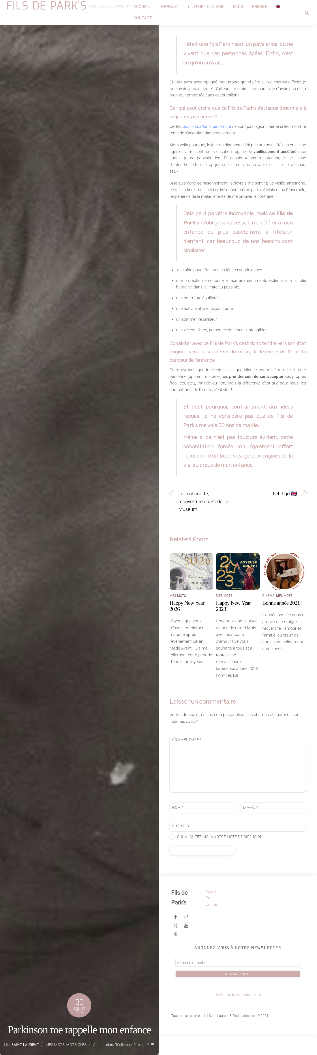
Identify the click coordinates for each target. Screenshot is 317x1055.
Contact (143, 17)
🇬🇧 (278, 6)
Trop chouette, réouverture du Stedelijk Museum (203, 522)
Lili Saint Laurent (21, 1045)
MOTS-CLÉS (76, 1044)
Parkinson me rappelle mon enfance (79, 1029)
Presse (260, 6)
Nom (178, 828)
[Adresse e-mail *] (238, 983)
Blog (238, 6)
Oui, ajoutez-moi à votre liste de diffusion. (217, 857)
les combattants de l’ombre (211, 129)
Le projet (169, 6)
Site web (180, 847)
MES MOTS (55, 1044)
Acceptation (103, 1044)
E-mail (250, 828)
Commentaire (187, 760)
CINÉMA (268, 616)
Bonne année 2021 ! (282, 624)
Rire (136, 1044)
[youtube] (186, 946)
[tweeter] (175, 946)
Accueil (142, 6)
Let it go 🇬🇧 (285, 514)
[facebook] (175, 937)
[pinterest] (175, 954)
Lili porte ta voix (206, 6)
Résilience (123, 1044)
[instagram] (186, 937)
